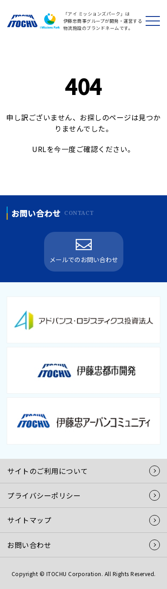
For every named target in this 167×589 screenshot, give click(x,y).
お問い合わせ (29, 545)
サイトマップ (29, 520)
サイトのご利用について (47, 470)
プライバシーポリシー (44, 495)
